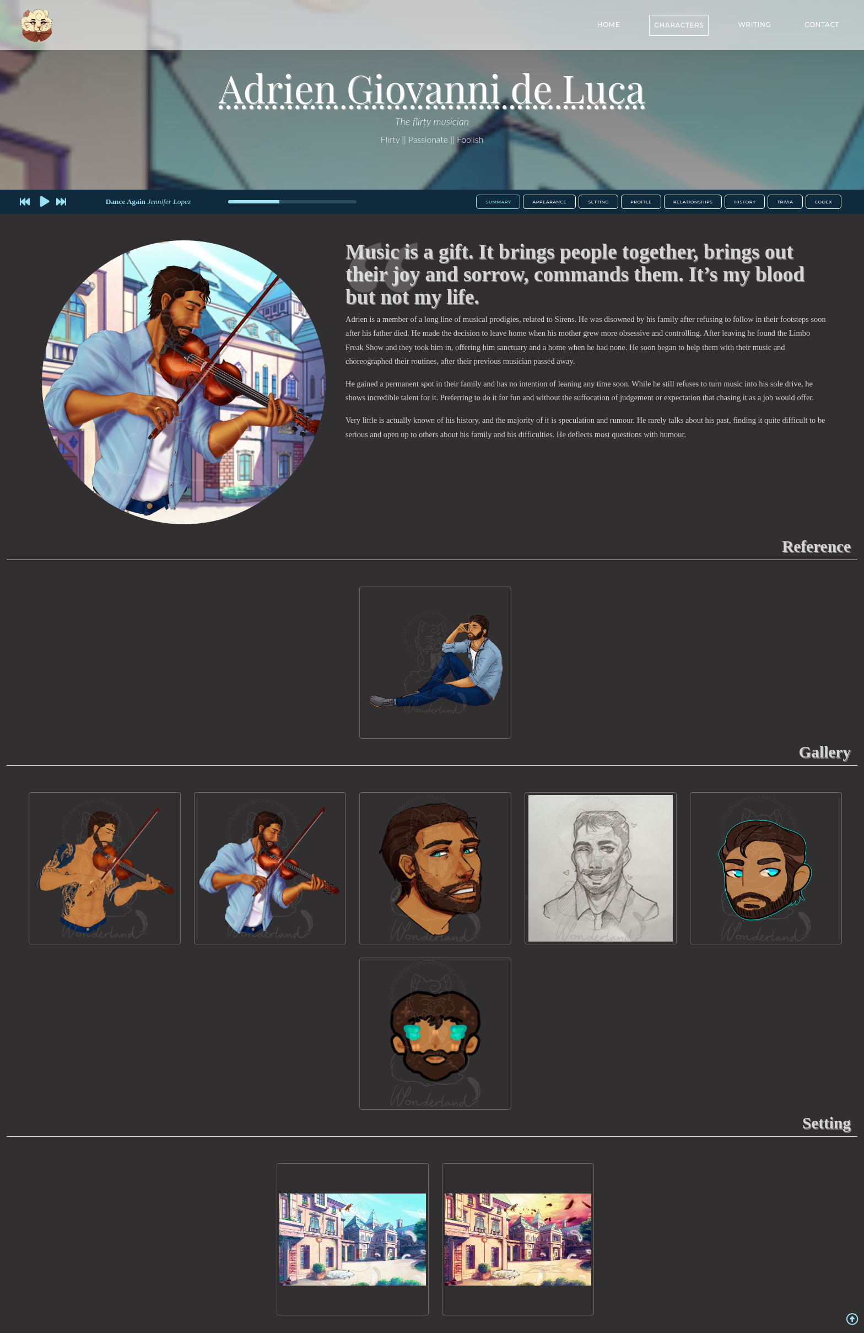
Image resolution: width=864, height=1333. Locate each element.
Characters (679, 24)
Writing (754, 23)
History (744, 202)
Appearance (549, 202)
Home (608, 23)
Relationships (693, 202)
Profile (641, 202)
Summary (498, 202)
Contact (821, 23)
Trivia (785, 202)
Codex (823, 202)
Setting (598, 202)
